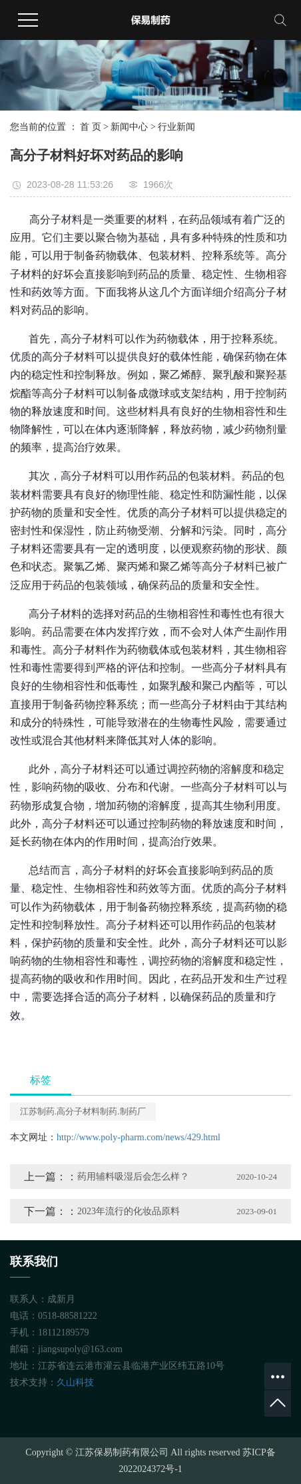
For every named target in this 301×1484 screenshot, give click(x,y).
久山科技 (75, 1382)
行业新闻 (176, 127)
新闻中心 (129, 127)
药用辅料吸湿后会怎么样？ (133, 1177)
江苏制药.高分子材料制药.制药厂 (83, 1111)
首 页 (90, 127)
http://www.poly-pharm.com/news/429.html (138, 1137)
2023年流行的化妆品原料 (128, 1211)
